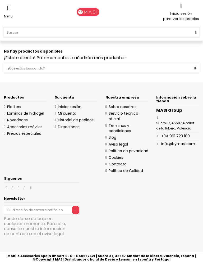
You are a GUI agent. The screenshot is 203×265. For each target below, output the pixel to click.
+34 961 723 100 (175, 136)
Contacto (118, 164)
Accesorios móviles (25, 126)
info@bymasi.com (178, 143)
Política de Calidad (126, 170)
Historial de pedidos (76, 120)
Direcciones (69, 126)
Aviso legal (118, 144)
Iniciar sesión (69, 106)
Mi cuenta (67, 113)
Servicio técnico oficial (123, 116)
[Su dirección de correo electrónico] (38, 210)
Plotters (14, 106)
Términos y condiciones (120, 128)
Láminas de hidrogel (25, 113)
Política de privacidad (128, 151)
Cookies (116, 157)
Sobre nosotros (122, 106)
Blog (112, 137)
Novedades (17, 120)
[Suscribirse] (75, 210)
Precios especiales (24, 133)
